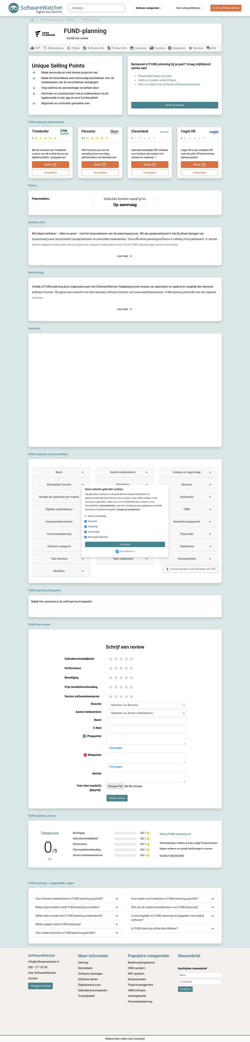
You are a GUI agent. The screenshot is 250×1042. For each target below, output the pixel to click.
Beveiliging (132, 485)
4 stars (126, 659)
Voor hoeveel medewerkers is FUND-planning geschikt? (69, 898)
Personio (88, 131)
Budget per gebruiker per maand (62, 497)
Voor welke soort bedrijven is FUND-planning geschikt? (164, 898)
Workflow (69, 571)
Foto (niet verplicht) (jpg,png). (89, 788)
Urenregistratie (195, 559)
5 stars (131, 659)
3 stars (121, 659)
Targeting (92, 526)
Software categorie (66, 546)
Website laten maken (116, 1038)
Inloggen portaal (40, 986)
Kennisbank (85, 968)
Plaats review (117, 798)
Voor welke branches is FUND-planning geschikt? (65, 932)
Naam (97, 720)
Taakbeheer (196, 546)
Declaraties (196, 497)
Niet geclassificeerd (98, 537)
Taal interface (68, 559)
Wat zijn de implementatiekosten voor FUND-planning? (164, 907)
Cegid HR (188, 131)
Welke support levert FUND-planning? (58, 924)
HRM (198, 509)
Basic (70, 472)
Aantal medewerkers (129, 472)
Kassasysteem (137, 979)
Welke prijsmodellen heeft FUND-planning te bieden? (67, 907)
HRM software (137, 990)
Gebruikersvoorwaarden (92, 990)
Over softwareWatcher (189, 8)
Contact (33, 978)
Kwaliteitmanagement (192, 522)
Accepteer (124, 544)
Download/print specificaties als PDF (190, 569)
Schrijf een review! (172, 856)
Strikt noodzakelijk (97, 516)
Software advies (88, 979)
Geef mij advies (174, 105)
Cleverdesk (139, 131)
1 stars (111, 659)
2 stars (116, 659)
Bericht (96, 773)
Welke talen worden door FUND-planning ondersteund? (69, 915)
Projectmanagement (140, 984)
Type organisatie (131, 559)
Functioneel (93, 531)
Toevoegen (115, 748)
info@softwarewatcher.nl (43, 961)
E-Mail (97, 728)
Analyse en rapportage (192, 472)
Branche (197, 485)
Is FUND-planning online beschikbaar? (154, 928)
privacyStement (107, 505)
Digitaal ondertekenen (65, 509)
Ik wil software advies (226, 8)
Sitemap (83, 962)
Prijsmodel (196, 534)
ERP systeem (136, 973)
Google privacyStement (128, 509)
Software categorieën (149, 8)
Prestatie (92, 521)
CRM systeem (136, 968)
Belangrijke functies (66, 485)
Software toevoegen (90, 973)
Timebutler (40, 131)
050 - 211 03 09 (37, 967)
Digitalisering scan (89, 984)
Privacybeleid (86, 996)
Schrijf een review (77, 38)
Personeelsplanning (66, 534)
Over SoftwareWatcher (42, 972)
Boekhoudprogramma (141, 962)
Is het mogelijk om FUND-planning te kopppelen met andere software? (167, 918)
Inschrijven (185, 989)
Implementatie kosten (65, 522)
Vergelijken (50, 172)
